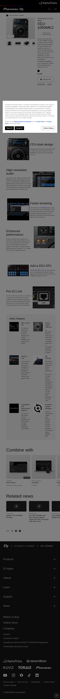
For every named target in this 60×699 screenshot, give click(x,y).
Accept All (19, 128)
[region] (30, 117)
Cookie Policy (40, 121)
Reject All (9, 128)
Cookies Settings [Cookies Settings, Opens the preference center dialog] (48, 128)
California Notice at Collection (22, 121)
